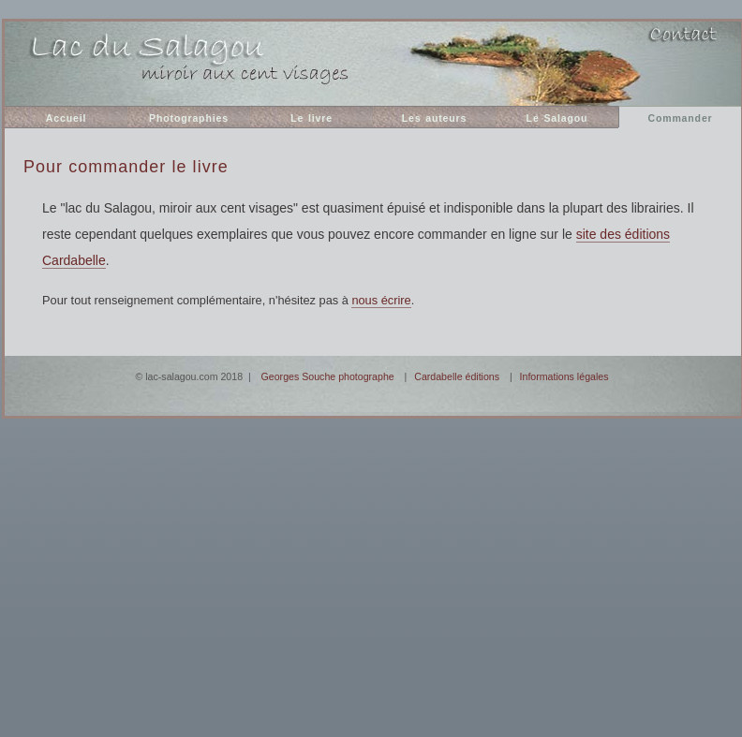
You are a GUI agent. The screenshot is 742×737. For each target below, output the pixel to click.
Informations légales (564, 376)
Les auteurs (434, 118)
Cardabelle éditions (456, 376)
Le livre (311, 118)
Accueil (66, 118)
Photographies (189, 118)
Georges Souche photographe (327, 376)
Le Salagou (557, 118)
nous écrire (380, 300)
